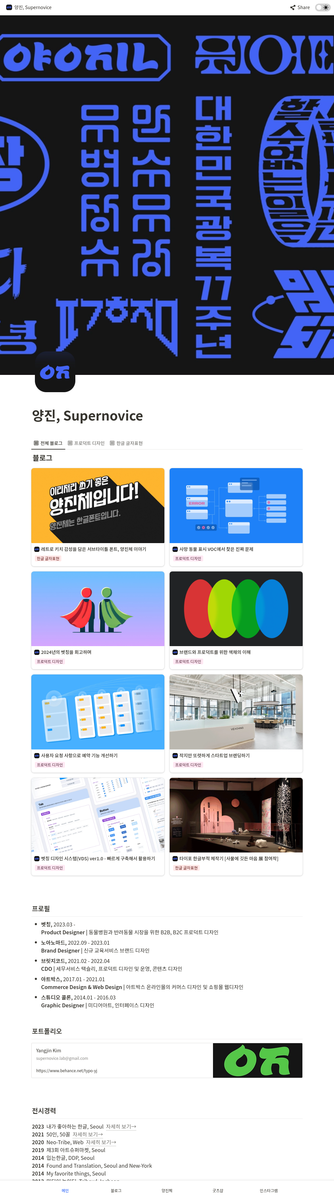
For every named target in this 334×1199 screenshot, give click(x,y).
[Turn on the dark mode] (323, 9)
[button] (28, 7)
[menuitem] (48, 443)
